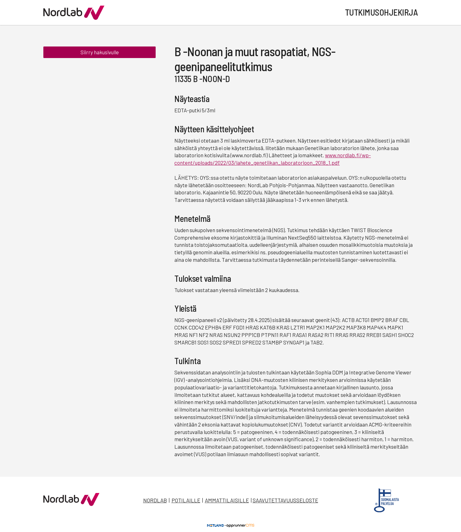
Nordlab (155, 500)
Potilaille (186, 500)
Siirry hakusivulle (99, 52)
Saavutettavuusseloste (285, 500)
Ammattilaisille (227, 500)
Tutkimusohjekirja (381, 12)
